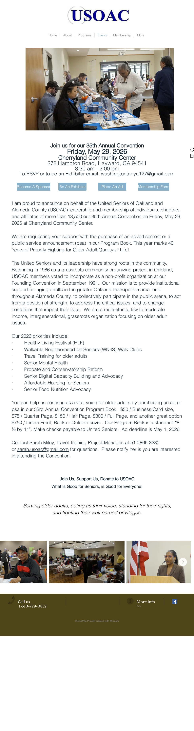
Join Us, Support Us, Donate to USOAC (97, 478)
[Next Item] (183, 562)
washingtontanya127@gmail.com (137, 174)
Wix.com (114, 621)
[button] (100, 89)
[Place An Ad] (112, 187)
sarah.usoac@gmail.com (43, 449)
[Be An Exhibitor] (72, 187)
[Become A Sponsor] (33, 187)
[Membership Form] (153, 187)
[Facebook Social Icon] (174, 601)
